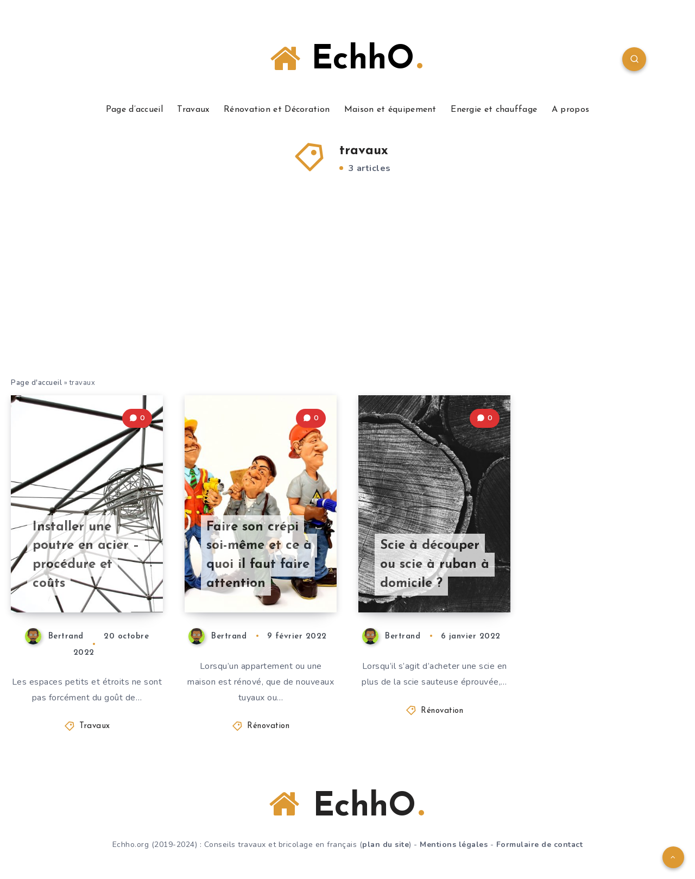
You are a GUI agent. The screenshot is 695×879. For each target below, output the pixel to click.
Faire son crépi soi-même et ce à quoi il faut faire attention (259, 555)
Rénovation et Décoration (277, 109)
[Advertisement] (347, 295)
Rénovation (268, 726)
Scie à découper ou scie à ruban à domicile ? (434, 564)
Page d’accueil (134, 109)
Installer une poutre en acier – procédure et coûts (86, 555)
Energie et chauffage (494, 109)
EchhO (346, 59)
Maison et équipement (390, 109)
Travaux (193, 109)
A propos (570, 109)
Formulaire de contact (539, 844)
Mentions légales (454, 844)
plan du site (385, 844)
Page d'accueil (36, 383)
